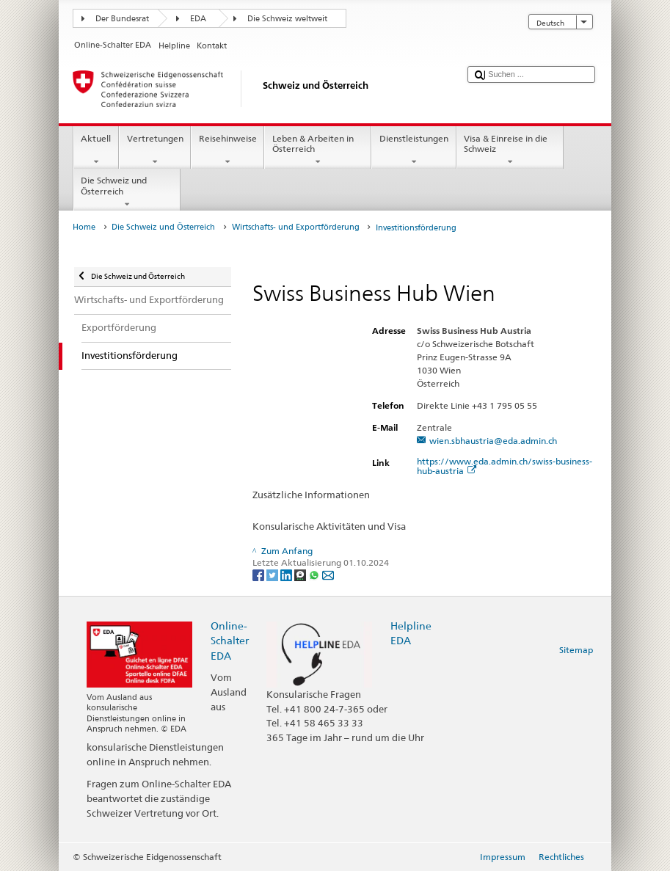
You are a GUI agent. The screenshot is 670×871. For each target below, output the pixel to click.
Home (84, 227)
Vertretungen (155, 150)
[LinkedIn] (287, 574)
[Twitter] (273, 574)
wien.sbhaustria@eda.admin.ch (493, 440)
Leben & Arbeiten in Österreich (318, 150)
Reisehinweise (227, 150)
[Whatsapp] (315, 574)
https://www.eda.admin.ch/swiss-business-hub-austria (504, 465)
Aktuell (96, 150)
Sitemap (576, 649)
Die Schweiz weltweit (287, 18)
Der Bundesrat (122, 18)
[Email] (328, 574)
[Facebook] (259, 574)
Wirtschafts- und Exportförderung (296, 227)
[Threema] (301, 574)
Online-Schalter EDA (230, 640)
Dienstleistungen (413, 150)
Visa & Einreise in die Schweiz (510, 150)
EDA (198, 18)
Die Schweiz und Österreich (127, 192)
